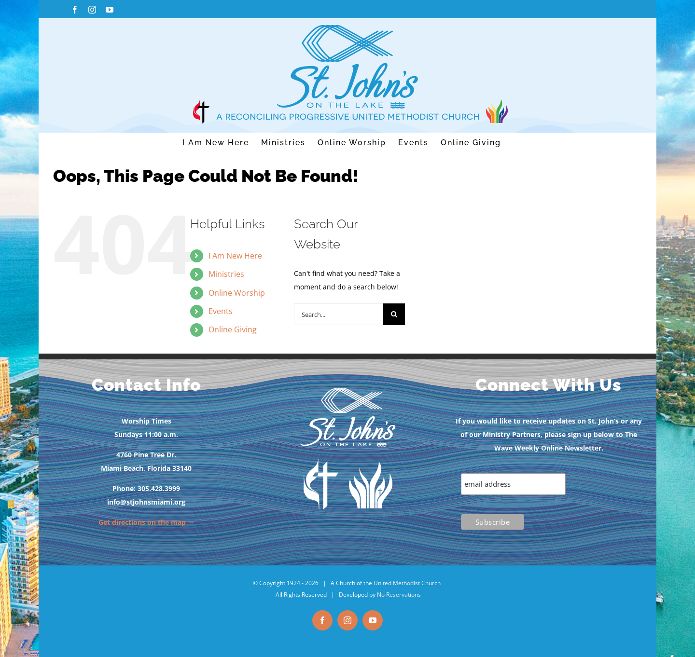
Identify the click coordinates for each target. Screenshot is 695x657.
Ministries (226, 274)
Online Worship (236, 292)
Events (220, 311)
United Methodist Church (407, 583)
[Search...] (338, 314)
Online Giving (232, 329)
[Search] (394, 314)
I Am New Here (235, 255)
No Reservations (399, 594)
